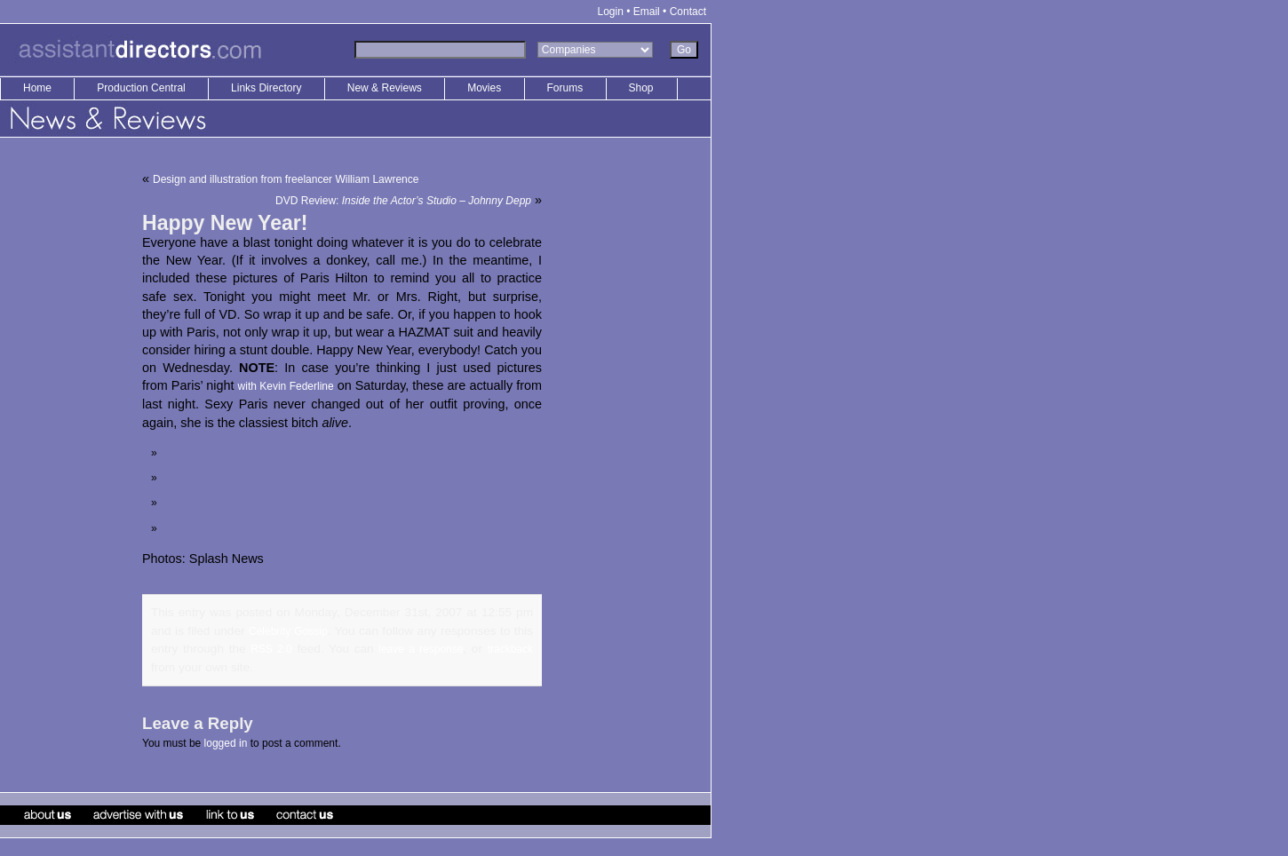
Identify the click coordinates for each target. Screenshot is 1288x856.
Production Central (142, 88)
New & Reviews (386, 88)
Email (646, 11)
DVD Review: (403, 200)
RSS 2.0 (271, 649)
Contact (688, 11)
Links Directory (268, 88)
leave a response (420, 649)
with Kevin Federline (286, 386)
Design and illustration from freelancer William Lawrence (285, 179)
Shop (641, 88)
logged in (226, 743)
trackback (510, 649)
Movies (484, 88)
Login (611, 11)
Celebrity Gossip (288, 631)
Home (37, 88)
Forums (565, 88)
